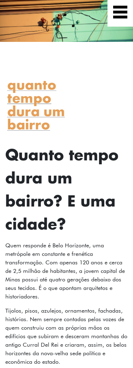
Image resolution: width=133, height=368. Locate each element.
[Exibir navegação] (120, 13)
